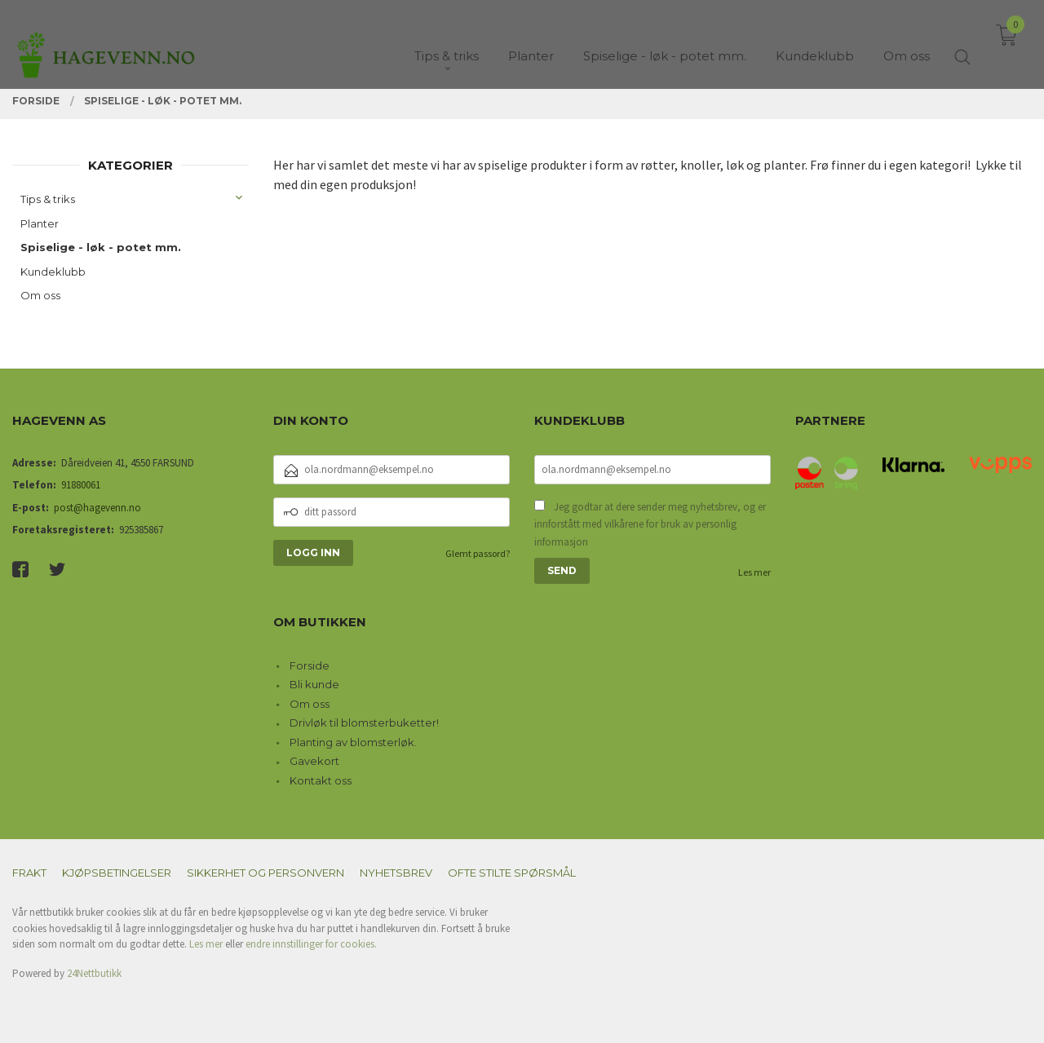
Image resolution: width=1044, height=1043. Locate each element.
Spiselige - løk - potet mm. (100, 247)
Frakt (29, 872)
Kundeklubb (53, 271)
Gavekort (314, 760)
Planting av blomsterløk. (353, 742)
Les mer (754, 572)
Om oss (40, 295)
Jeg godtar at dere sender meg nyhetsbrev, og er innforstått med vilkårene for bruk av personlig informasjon (650, 524)
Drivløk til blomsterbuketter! (364, 722)
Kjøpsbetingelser (116, 872)
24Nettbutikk (94, 973)
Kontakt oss (321, 780)
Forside (310, 665)
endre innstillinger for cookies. (311, 944)
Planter (39, 223)
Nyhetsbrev (396, 872)
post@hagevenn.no (97, 508)
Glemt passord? (477, 553)
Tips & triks (47, 199)
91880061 (80, 485)
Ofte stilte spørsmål (512, 872)
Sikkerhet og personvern (265, 872)
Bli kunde (314, 684)
